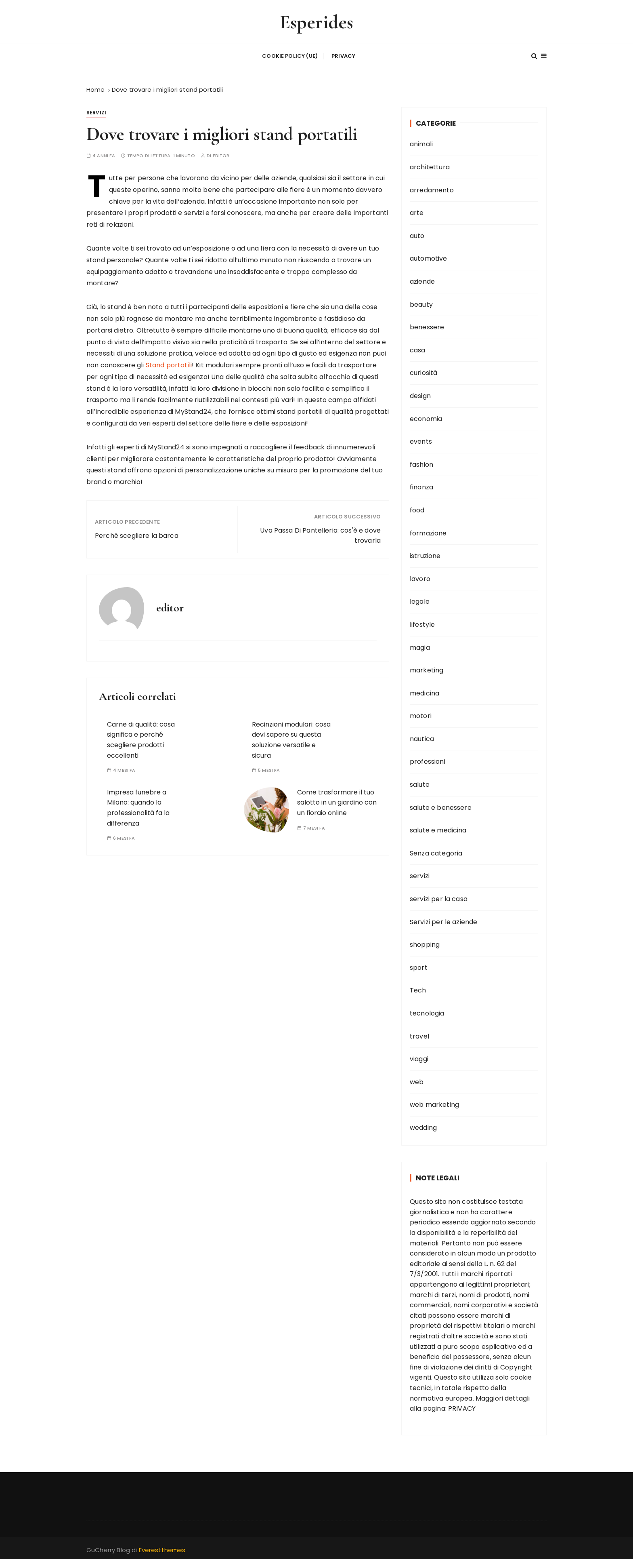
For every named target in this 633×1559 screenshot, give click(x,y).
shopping (425, 943)
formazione (428, 531)
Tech (418, 988)
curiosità (423, 371)
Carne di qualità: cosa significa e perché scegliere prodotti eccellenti (141, 738)
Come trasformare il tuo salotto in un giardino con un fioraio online (337, 800)
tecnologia (427, 1011)
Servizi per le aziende (443, 920)
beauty (421, 302)
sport (419, 965)
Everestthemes (162, 1548)
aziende (422, 279)
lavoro (420, 576)
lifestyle (422, 622)
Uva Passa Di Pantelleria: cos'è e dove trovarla (320, 534)
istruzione (425, 554)
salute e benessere (441, 805)
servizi (96, 110)
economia (426, 416)
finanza (421, 485)
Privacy (343, 55)
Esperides (316, 21)
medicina (424, 691)
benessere (427, 325)
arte (417, 211)
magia (420, 645)
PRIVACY (462, 1407)
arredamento (432, 188)
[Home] (95, 88)
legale (420, 600)
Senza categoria (436, 851)
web (416, 1080)
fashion (421, 462)
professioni (427, 760)
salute (420, 783)
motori (421, 714)
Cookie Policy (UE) (290, 55)
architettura (430, 165)
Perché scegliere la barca (136, 533)
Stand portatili (168, 363)
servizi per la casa (438, 897)
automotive (428, 256)
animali (421, 142)
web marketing (434, 1103)
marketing (426, 668)
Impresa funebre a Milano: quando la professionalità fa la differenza (138, 806)
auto (417, 233)
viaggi (419, 1057)
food (417, 508)
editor (221, 154)
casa (417, 348)
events (421, 440)
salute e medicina (438, 828)
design (420, 393)
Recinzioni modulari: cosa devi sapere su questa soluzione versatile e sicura (291, 738)
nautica (422, 737)
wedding (423, 1125)
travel (419, 1034)
